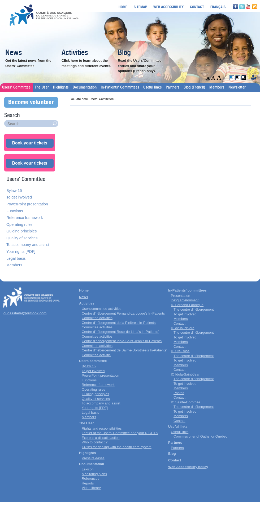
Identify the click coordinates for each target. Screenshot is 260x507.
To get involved (19, 197)
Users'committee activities (101, 309)
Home (123, 7)
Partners (172, 87)
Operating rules (19, 224)
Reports (88, 483)
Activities (75, 53)
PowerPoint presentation (27, 204)
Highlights (60, 87)
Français (218, 7)
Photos (179, 393)
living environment (184, 300)
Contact (197, 7)
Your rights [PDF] (20, 251)
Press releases (93, 458)
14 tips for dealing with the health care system (116, 447)
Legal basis (16, 258)
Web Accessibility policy (188, 467)
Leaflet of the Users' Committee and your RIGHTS (120, 433)
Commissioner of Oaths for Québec (200, 436)
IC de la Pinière (182, 328)
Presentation (180, 296)
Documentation (85, 87)
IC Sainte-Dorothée (185, 402)
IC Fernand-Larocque (187, 305)
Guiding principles (21, 231)
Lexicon (88, 469)
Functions (14, 211)
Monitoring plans (94, 474)
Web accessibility (168, 7)
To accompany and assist (27, 245)
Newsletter (237, 87)
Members (216, 87)
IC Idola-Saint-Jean (185, 374)
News (13, 53)
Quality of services (22, 238)
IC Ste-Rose (180, 351)
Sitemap (140, 7)
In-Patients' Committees (120, 87)
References (90, 478)
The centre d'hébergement (194, 309)
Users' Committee (16, 87)
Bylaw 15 (14, 190)
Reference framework (24, 217)
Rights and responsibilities (102, 428)
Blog (124, 53)
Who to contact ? (94, 442)
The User (42, 87)
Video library (91, 488)
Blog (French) (194, 87)
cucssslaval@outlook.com (24, 313)
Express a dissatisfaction (101, 438)
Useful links (152, 87)
